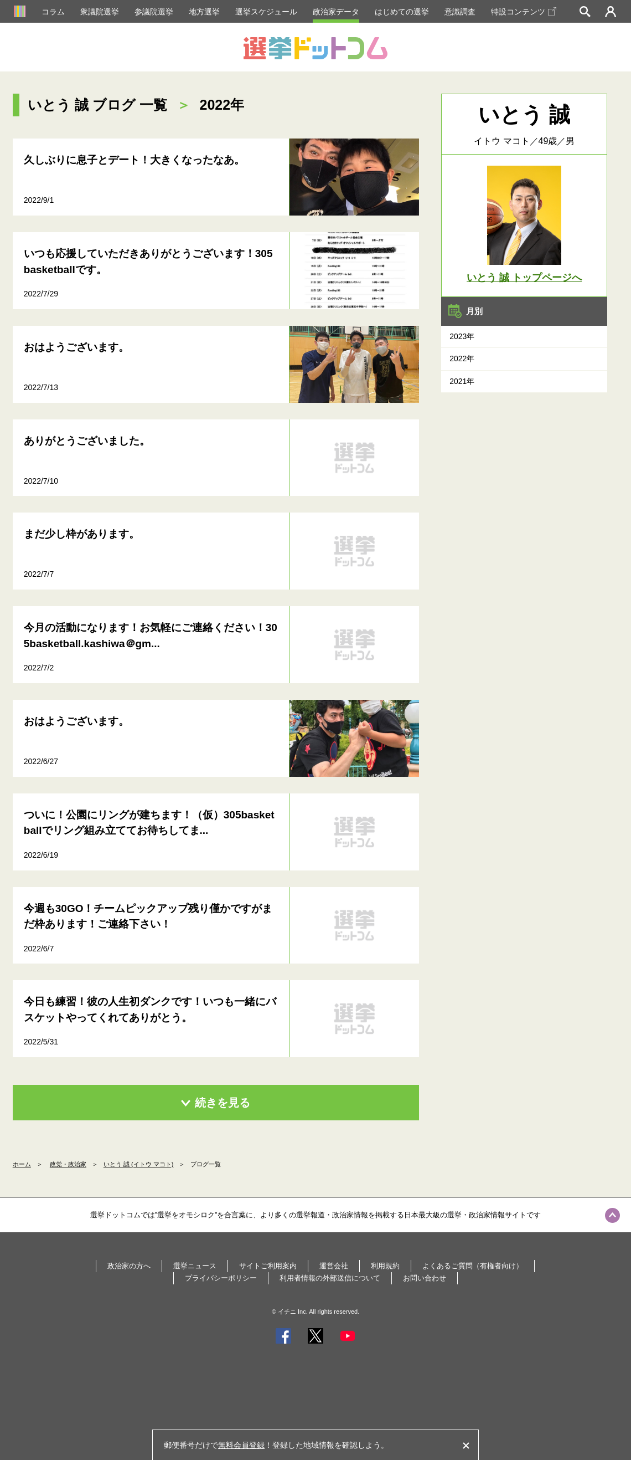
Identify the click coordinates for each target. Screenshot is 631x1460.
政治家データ (336, 11)
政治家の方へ (129, 1266)
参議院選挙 (154, 11)
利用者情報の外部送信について (330, 1278)
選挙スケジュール (266, 11)
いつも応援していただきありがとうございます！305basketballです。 (148, 261)
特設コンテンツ (523, 11)
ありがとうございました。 (87, 441)
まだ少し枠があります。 (81, 534)
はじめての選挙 (402, 11)
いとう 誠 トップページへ (524, 277)
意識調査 (459, 11)
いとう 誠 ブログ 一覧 (97, 104)
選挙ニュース (194, 1266)
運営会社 (333, 1266)
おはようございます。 (76, 347)
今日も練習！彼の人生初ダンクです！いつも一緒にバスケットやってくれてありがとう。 (150, 1009)
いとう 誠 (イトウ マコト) (139, 1164)
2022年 (461, 358)
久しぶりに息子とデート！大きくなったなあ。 (134, 160)
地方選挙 (204, 11)
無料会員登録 (241, 1445)
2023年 (461, 336)
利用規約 (385, 1266)
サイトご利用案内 (268, 1266)
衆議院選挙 (99, 11)
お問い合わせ (424, 1278)
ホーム (22, 1164)
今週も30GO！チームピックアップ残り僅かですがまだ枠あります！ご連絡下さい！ (148, 916)
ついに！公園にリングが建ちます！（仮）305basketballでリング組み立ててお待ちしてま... (149, 823)
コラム (53, 11)
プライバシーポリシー (221, 1278)
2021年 (461, 381)
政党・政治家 (68, 1164)
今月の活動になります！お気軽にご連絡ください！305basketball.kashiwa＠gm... (150, 635)
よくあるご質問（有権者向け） (472, 1266)
